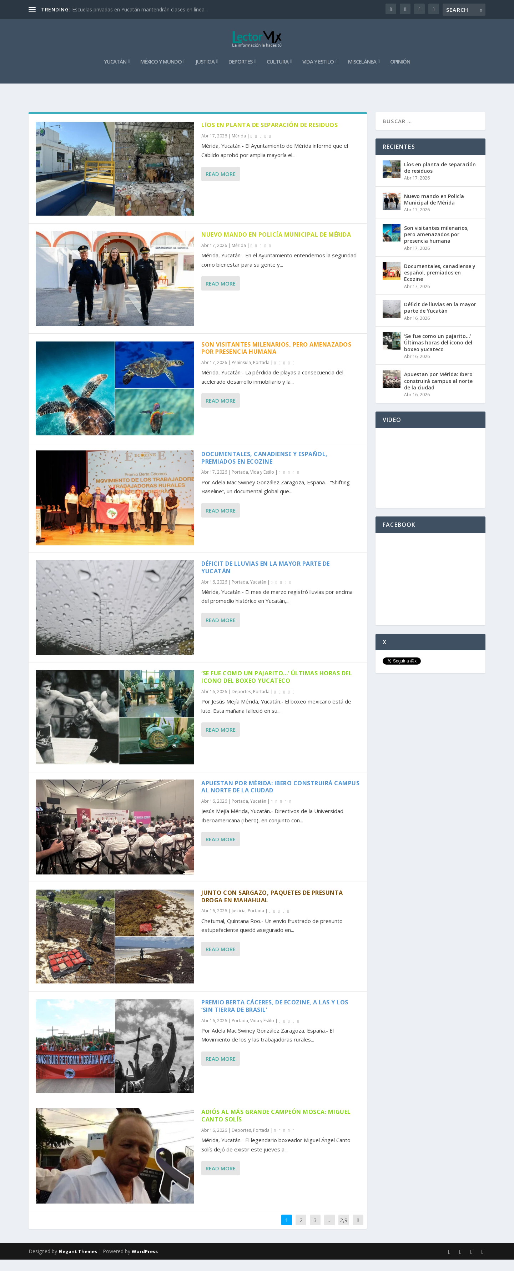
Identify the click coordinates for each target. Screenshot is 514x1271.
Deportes (240, 73)
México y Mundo (161, 73)
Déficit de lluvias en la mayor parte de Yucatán (265, 578)
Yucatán (115, 73)
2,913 (344, 1236)
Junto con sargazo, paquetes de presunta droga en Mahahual (272, 908)
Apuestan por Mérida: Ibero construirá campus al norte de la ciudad (280, 798)
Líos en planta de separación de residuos (269, 136)
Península (241, 374)
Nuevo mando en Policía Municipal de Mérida (276, 246)
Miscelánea (362, 73)
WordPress (145, 1263)
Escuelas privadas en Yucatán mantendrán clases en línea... (140, 9)
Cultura (277, 73)
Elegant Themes (78, 1263)
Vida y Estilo (318, 73)
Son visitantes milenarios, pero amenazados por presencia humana (276, 359)
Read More (221, 185)
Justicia (205, 73)
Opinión (400, 73)
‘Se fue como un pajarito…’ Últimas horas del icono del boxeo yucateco (276, 688)
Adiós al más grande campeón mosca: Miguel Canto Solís (276, 1127)
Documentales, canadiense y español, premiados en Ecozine (264, 469)
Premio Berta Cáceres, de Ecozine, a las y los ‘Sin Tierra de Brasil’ (274, 1017)
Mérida (239, 147)
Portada (261, 374)
